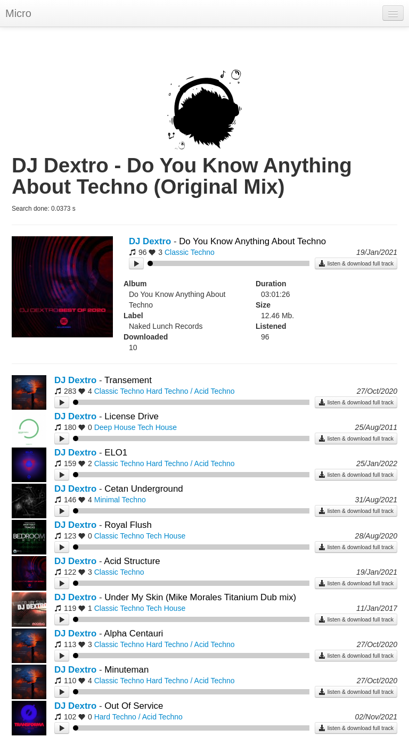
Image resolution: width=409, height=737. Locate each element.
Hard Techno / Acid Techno (190, 391)
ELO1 (115, 453)
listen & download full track (356, 263)
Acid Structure (132, 561)
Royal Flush (128, 525)
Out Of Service (133, 706)
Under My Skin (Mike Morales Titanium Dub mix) (200, 597)
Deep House (115, 427)
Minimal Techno (120, 499)
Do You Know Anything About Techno (252, 241)
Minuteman (126, 670)
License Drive (131, 416)
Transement (128, 380)
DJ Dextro (150, 241)
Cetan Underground (143, 489)
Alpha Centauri (133, 633)
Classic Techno (190, 252)
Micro (18, 13)
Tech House (157, 427)
